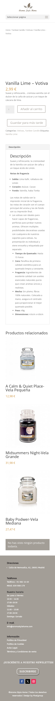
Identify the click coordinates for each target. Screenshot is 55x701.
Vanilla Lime (11, 134)
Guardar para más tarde (26, 123)
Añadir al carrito (31, 109)
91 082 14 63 (23, 582)
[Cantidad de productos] (10, 109)
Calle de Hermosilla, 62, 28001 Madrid (26, 568)
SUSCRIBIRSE (28, 671)
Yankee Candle (18, 30)
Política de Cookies (15, 644)
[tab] (27, 147)
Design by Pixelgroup (33, 696)
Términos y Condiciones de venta (21, 652)
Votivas (29, 30)
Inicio (8, 30)
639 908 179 (19, 586)
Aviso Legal (12, 648)
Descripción (14, 147)
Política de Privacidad (16, 640)
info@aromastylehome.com (19, 626)
